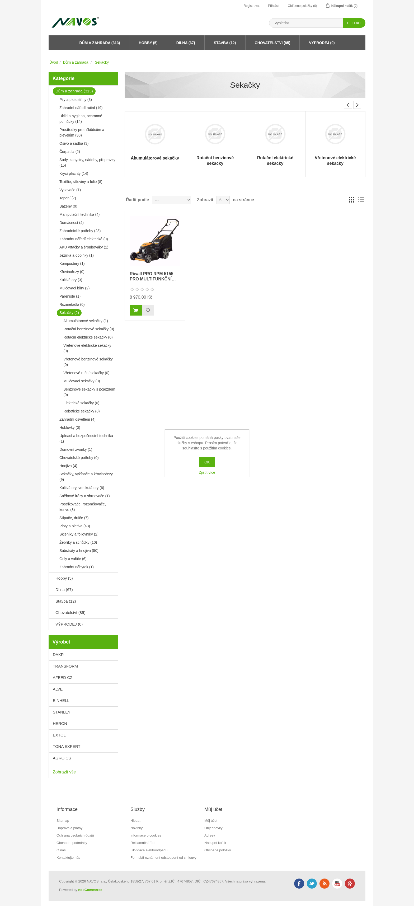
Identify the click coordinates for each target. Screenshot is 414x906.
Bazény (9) (68, 206)
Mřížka (351, 200)
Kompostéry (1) (72, 263)
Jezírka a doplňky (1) (76, 255)
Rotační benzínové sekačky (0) (88, 329)
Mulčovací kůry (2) (74, 288)
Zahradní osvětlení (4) (77, 419)
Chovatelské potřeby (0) (79, 458)
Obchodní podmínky (72, 843)
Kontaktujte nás (68, 858)
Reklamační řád (142, 843)
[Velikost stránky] (223, 200)
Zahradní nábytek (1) (76, 567)
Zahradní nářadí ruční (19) (80, 108)
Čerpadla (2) (69, 151)
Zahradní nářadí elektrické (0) (83, 239)
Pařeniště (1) (70, 296)
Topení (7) (67, 198)
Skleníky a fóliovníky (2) (78, 534)
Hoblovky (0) (69, 427)
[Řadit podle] (171, 200)
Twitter (312, 884)
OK (207, 462)
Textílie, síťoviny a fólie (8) (80, 182)
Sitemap (63, 821)
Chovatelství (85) (272, 43)
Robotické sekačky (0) (81, 411)
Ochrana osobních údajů (75, 835)
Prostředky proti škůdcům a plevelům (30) (81, 132)
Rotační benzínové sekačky (215, 161)
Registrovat (251, 6)
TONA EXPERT (66, 746)
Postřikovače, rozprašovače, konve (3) (82, 507)
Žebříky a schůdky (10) (78, 542)
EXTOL (59, 735)
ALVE (58, 689)
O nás (61, 850)
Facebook (299, 884)
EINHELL (61, 700)
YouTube (337, 884)
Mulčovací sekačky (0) (81, 381)
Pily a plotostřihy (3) (75, 99)
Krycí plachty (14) (73, 173)
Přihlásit (273, 6)
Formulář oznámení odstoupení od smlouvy (163, 858)
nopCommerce (90, 890)
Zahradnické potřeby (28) (80, 231)
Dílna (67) (185, 43)
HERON (60, 723)
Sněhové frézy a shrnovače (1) (84, 496)
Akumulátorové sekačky (155, 158)
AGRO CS (62, 758)
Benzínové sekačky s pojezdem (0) (89, 392)
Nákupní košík (215, 843)
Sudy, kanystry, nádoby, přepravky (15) (87, 162)
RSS (324, 884)
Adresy (209, 835)
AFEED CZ (62, 677)
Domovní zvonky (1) (75, 449)
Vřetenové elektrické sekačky (335, 161)
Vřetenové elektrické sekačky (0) (87, 348)
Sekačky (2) (69, 313)
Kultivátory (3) (70, 280)
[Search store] (306, 23)
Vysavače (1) (70, 190)
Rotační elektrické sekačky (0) (88, 337)
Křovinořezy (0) (71, 272)
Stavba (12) (225, 43)
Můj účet (210, 821)
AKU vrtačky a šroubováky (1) (83, 247)
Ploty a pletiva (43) (74, 526)
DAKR (58, 654)
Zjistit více (207, 472)
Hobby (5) (148, 43)
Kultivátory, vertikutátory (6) (81, 488)
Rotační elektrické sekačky (275, 161)
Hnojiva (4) (68, 466)
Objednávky (213, 828)
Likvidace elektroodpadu (148, 850)
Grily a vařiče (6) (73, 559)
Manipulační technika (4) (79, 214)
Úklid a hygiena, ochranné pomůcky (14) (80, 119)
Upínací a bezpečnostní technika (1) (86, 438)
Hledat (135, 821)
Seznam (361, 200)
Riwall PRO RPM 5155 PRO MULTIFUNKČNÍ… (153, 276)
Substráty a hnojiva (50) (78, 550)
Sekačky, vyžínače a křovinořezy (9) (86, 477)
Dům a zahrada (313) (99, 43)
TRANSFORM (65, 666)
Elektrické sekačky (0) (81, 403)
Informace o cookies (145, 835)
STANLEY (61, 712)
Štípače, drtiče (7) (74, 518)
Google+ (350, 884)
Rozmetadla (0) (72, 304)
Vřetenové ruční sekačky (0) (86, 373)
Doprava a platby (69, 828)
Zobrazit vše (64, 772)
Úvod (53, 62)
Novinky (136, 828)
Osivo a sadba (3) (74, 143)
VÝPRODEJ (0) (322, 43)
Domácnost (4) (71, 222)
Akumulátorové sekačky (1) (85, 321)
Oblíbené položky (217, 850)
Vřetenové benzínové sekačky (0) (88, 362)
